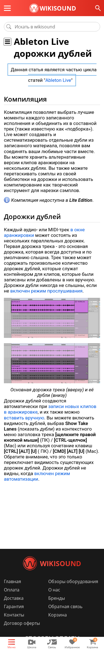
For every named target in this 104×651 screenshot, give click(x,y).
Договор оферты (22, 623)
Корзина (57, 615)
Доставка (14, 598)
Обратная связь (65, 606)
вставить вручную (24, 418)
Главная (12, 581)
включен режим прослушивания (46, 291)
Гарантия (14, 606)
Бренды (56, 598)
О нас (54, 590)
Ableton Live (58, 80)
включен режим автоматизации (37, 476)
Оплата (11, 590)
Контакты (14, 615)
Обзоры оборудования (73, 581)
